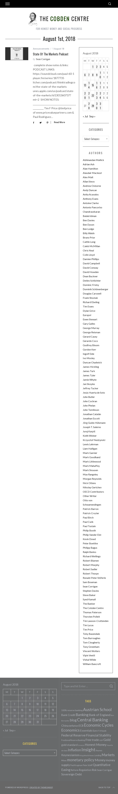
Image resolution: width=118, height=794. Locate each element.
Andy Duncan (90, 190)
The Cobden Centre (93, 607)
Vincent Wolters (91, 651)
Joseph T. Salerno (92, 427)
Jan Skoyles (89, 383)
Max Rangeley (90, 474)
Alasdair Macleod (92, 172)
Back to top (107, 787)
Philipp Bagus (90, 547)
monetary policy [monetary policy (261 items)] (80, 760)
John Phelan (89, 405)
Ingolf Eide (88, 353)
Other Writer (90, 495)
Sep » (92, 116)
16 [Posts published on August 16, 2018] (96, 85)
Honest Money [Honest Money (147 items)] (95, 744)
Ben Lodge (88, 228)
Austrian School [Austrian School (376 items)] (97, 709)
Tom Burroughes (91, 638)
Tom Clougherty (91, 642)
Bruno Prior (89, 237)
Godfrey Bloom (91, 345)
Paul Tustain (89, 526)
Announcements (41, 49)
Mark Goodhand (91, 457)
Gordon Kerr (89, 349)
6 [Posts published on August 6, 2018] (85, 75)
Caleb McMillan (91, 246)
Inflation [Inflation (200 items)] (74, 750)
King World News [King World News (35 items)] (87, 755)
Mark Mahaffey (91, 465)
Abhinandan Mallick (93, 159)
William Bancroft (92, 663)
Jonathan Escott (91, 418)
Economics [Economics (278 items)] (70, 730)
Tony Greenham (91, 646)
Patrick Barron (90, 508)
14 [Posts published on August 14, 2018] (89, 85)
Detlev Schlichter (92, 280)
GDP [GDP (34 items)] (101, 740)
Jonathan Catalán (92, 414)
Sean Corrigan (43, 59)
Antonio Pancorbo (92, 207)
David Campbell (91, 263)
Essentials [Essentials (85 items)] (86, 730)
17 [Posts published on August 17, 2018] (100, 85)
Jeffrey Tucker (90, 388)
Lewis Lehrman (90, 444)
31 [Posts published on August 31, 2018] (100, 106)
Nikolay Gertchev (92, 487)
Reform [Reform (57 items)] (74, 770)
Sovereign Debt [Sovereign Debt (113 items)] (71, 774)
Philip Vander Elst (92, 534)
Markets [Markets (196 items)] (108, 755)
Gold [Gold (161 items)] (107, 740)
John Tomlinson (91, 409)
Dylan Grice (89, 310)
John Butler (89, 396)
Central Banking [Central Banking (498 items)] (92, 719)
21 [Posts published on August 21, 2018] (89, 96)
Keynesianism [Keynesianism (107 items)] (70, 755)
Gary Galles (89, 323)
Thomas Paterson (92, 612)
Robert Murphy (91, 564)
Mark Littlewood (92, 461)
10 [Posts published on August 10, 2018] (100, 75)
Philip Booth (89, 530)
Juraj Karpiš (89, 431)
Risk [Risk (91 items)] (94, 770)
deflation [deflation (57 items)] (73, 725)
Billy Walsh (88, 233)
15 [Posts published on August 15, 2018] (93, 85)
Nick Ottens (89, 483)
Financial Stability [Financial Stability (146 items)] (98, 735)
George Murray (91, 327)
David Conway (90, 267)
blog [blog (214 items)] (73, 720)
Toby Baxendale (91, 633)
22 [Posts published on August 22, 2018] (93, 95)
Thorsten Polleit (91, 616)
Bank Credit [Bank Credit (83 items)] (68, 715)
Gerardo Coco (90, 340)
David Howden (91, 271)
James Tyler (89, 375)
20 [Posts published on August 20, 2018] (85, 96)
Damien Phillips (91, 259)
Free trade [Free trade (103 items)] (92, 740)
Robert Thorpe (91, 573)
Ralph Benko (89, 551)
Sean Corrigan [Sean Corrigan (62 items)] (104, 770)
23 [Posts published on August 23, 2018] (96, 96)
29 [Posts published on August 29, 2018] (93, 106)
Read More (59, 122)
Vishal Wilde (89, 659)
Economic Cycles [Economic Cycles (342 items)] (99, 725)
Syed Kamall (89, 599)
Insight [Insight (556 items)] (88, 749)
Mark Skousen (90, 470)
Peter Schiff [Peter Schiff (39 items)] (87, 765)
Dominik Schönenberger (95, 289)
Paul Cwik (88, 521)
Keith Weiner (90, 435)
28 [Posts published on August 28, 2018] (89, 106)
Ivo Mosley (89, 358)
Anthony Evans (90, 198)
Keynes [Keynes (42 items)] (99, 750)
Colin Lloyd (89, 254)
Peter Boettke (90, 543)
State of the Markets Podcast (50, 54)
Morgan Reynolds (92, 478)
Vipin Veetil (89, 655)
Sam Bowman (90, 582)
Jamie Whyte (89, 379)
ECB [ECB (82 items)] (81, 725)
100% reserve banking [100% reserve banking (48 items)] (72, 710)
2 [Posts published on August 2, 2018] (96, 67)
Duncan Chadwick (92, 362)
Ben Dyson (88, 224)
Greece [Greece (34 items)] (81, 745)
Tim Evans (88, 306)
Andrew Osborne (92, 185)
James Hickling (91, 366)
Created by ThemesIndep (41, 787)
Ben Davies (89, 220)
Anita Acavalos (91, 194)
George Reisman (91, 332)
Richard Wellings (92, 556)
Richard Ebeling (91, 302)
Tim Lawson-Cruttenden (95, 620)
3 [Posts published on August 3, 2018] (100, 67)
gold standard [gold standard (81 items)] (69, 744)
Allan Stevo (89, 181)
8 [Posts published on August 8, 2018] (92, 75)
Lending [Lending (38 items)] (97, 755)
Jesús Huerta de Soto (94, 392)
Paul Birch (88, 517)
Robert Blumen (91, 560)
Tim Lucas (88, 625)
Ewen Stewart (90, 319)
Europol (87, 315)
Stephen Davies (91, 590)
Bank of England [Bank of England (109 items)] (99, 715)
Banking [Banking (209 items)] (82, 714)
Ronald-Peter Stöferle (94, 577)
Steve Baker (89, 595)
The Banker (89, 603)
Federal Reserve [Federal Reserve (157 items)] (73, 735)
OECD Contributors (93, 491)
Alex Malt (88, 177)
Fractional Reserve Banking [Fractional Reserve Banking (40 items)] (73, 740)
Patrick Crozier (91, 513)
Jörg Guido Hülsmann (94, 422)
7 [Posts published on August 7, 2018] (88, 75)
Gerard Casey (90, 336)
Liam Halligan (90, 448)
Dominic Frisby (91, 284)
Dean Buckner (90, 276)
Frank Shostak (90, 297)
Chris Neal (88, 250)
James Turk (89, 371)
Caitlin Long (89, 241)
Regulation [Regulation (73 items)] (85, 770)
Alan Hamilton (90, 168)
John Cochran (90, 401)
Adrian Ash (88, 164)
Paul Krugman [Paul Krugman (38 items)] (76, 765)
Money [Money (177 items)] (100, 760)
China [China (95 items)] (65, 725)
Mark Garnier (90, 452)
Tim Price (88, 629)
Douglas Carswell (92, 293)
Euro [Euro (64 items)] (95, 730)
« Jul (85, 116)
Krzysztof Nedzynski (94, 439)
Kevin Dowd (89, 539)
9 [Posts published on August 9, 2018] (96, 75)
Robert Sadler (90, 569)
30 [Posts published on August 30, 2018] (96, 106)
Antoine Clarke (91, 203)
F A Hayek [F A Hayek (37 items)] (102, 731)
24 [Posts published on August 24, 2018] (100, 96)
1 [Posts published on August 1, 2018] (92, 67)
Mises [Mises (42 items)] (64, 760)
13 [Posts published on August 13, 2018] (85, 85)
